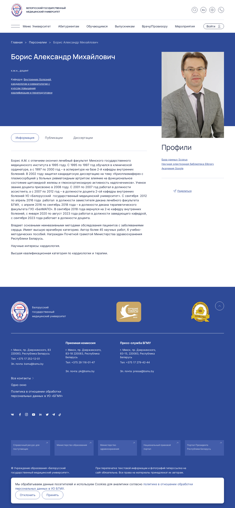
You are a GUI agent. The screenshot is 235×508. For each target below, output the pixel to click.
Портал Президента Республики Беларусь (199, 447)
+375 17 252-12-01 (28, 358)
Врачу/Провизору (155, 26)
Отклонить (27, 495)
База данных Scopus (174, 159)
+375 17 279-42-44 (138, 362)
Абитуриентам (68, 26)
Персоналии (38, 42)
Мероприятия (185, 26)
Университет (41, 26)
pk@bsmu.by (87, 371)
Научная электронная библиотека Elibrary (188, 163)
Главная (17, 42)
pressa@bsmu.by (143, 371)
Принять (52, 495)
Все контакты (21, 378)
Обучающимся (97, 26)
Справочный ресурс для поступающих (26, 447)
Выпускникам (125, 26)
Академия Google (172, 168)
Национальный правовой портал (157, 447)
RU (203, 10)
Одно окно (18, 385)
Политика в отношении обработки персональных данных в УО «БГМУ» (37, 394)
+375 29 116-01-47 (83, 362)
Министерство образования (72, 445)
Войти (211, 26)
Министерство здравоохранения (109, 447)
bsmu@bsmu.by (34, 363)
